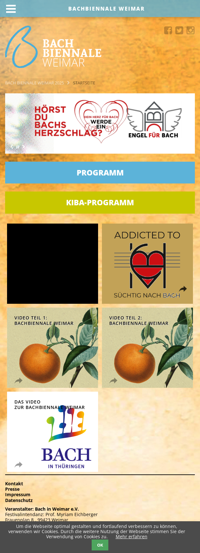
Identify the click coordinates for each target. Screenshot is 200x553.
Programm (100, 172)
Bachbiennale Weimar (106, 8)
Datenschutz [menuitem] (19, 500)
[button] (17, 147)
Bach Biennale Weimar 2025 (34, 83)
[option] (100, 123)
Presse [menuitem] (12, 489)
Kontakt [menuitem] (14, 484)
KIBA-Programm (100, 202)
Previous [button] (11, 147)
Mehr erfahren (131, 536)
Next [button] (23, 147)
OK (100, 545)
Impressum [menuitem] (17, 494)
